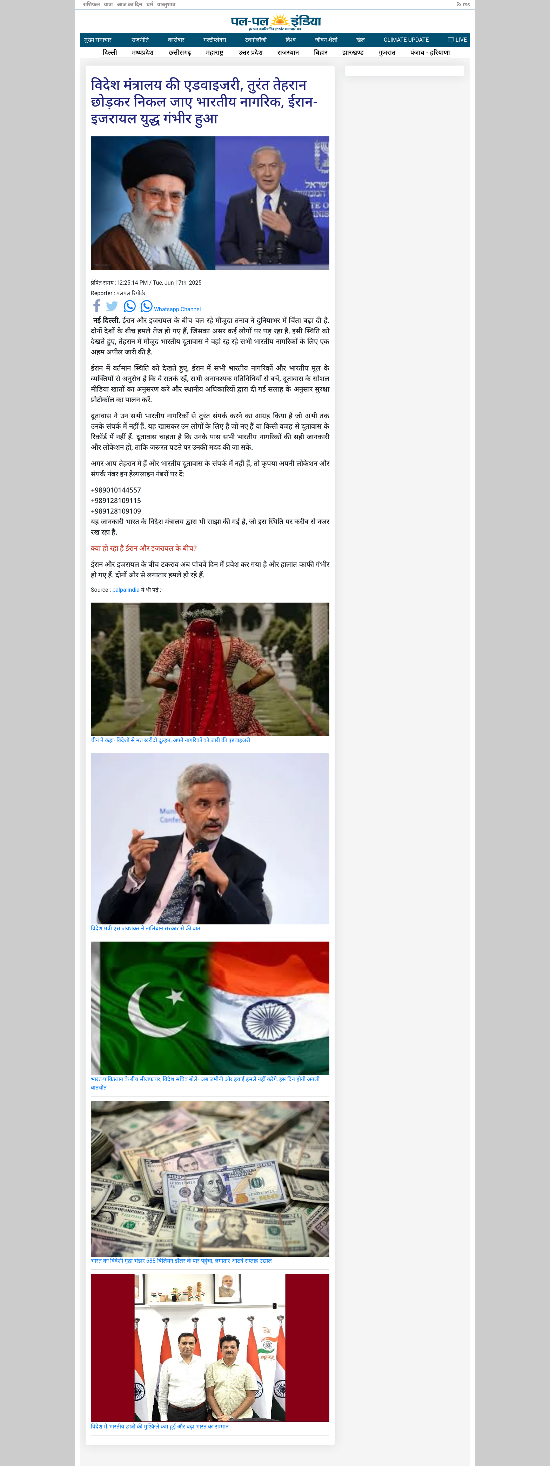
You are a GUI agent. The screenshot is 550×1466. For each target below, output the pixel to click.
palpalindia (126, 589)
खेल (360, 39)
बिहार (321, 52)
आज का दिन (130, 4)
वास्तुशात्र (166, 4)
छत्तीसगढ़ (180, 52)
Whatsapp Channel (170, 309)
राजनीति (140, 39)
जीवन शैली (326, 39)
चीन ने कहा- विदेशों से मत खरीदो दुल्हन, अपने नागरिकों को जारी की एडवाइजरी (170, 740)
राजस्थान (288, 52)
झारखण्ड (353, 52)
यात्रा (109, 4)
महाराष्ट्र (214, 52)
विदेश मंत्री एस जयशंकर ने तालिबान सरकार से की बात (145, 928)
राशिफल (92, 4)
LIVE (457, 39)
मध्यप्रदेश (143, 52)
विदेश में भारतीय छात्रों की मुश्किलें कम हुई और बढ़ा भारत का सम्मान (160, 1426)
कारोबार (176, 39)
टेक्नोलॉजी (256, 39)
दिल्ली (110, 52)
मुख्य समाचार (98, 39)
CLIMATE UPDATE (406, 39)
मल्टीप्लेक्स (214, 39)
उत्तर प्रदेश (251, 52)
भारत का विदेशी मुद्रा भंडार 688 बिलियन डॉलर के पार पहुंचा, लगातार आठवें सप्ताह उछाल (181, 1260)
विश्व (291, 39)
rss (463, 4)
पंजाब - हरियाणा (430, 52)
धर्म (150, 4)
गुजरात (387, 52)
